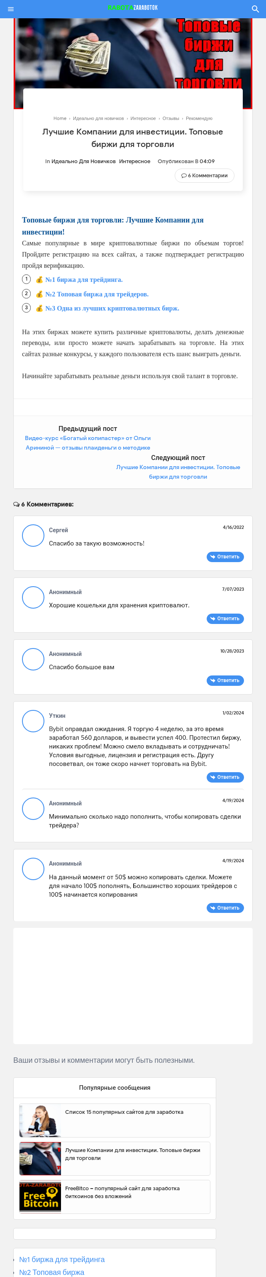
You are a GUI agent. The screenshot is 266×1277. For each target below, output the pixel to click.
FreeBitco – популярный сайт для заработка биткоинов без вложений (122, 1163)
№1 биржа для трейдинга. (84, 279)
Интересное (134, 161)
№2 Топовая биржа (51, 1243)
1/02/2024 (233, 684)
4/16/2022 (233, 499)
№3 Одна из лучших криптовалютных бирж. (112, 308)
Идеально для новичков (83, 161)
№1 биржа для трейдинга (62, 1230)
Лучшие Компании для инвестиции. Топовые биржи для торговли (132, 1125)
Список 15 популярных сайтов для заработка (124, 1082)
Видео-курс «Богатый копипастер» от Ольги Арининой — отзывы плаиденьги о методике (72, 448)
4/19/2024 (233, 772)
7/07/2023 (233, 560)
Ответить (228, 528)
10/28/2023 (232, 622)
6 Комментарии (208, 175)
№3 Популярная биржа (58, 1256)
